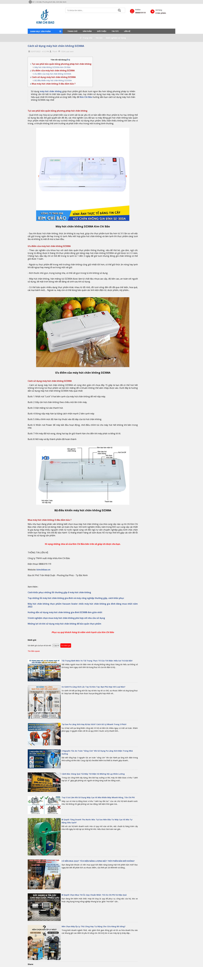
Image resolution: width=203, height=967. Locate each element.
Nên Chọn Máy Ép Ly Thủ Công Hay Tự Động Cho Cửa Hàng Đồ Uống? (93, 926)
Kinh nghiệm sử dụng (116, 38)
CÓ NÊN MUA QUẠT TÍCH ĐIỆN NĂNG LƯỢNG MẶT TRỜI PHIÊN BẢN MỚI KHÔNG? (98, 861)
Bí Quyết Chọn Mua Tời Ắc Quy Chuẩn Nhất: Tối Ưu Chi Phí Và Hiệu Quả (94, 895)
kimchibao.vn (43, 569)
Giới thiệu (101, 31)
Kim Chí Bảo (86, 97)
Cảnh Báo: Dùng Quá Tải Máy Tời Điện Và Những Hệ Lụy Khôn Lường (93, 774)
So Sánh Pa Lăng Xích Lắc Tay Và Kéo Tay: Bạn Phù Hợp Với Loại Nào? (93, 687)
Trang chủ (72, 31)
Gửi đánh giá (65, 645)
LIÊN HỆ (127, 31)
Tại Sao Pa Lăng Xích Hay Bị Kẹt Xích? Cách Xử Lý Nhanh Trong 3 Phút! (94, 724)
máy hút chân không (50, 91)
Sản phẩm (87, 31)
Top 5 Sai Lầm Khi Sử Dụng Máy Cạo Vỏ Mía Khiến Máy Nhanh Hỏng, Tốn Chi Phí (98, 797)
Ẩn (68, 59)
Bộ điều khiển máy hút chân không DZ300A (53, 80)
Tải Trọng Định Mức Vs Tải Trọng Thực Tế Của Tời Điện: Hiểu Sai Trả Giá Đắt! (97, 660)
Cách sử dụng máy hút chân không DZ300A (56, 46)
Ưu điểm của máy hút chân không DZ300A (52, 73)
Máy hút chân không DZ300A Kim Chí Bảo (52, 67)
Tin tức (115, 31)
